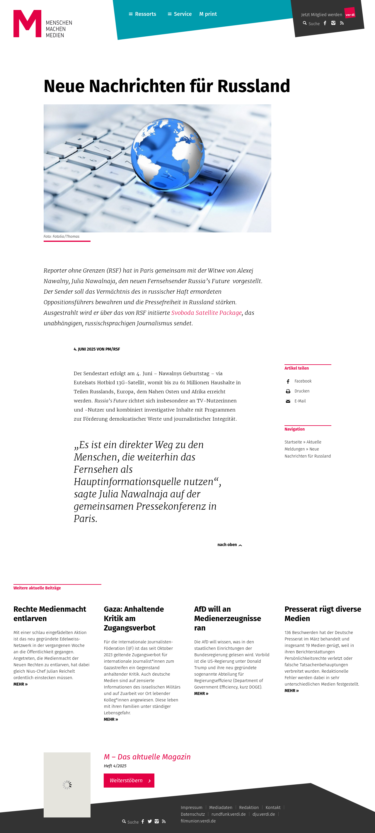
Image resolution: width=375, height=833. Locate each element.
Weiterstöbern (126, 780)
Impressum (191, 807)
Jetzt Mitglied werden (321, 14)
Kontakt (273, 807)
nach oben (227, 544)
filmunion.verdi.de (198, 821)
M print (208, 14)
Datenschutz (193, 814)
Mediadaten (220, 807)
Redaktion (249, 807)
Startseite (293, 442)
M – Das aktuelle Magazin (147, 756)
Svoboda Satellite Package (206, 313)
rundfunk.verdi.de (229, 814)
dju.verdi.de (264, 814)
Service (183, 14)
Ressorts (145, 14)
